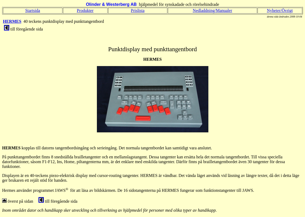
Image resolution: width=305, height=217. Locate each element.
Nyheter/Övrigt (280, 10)
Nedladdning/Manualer (212, 10)
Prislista (138, 10)
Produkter (85, 10)
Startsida (32, 10)
